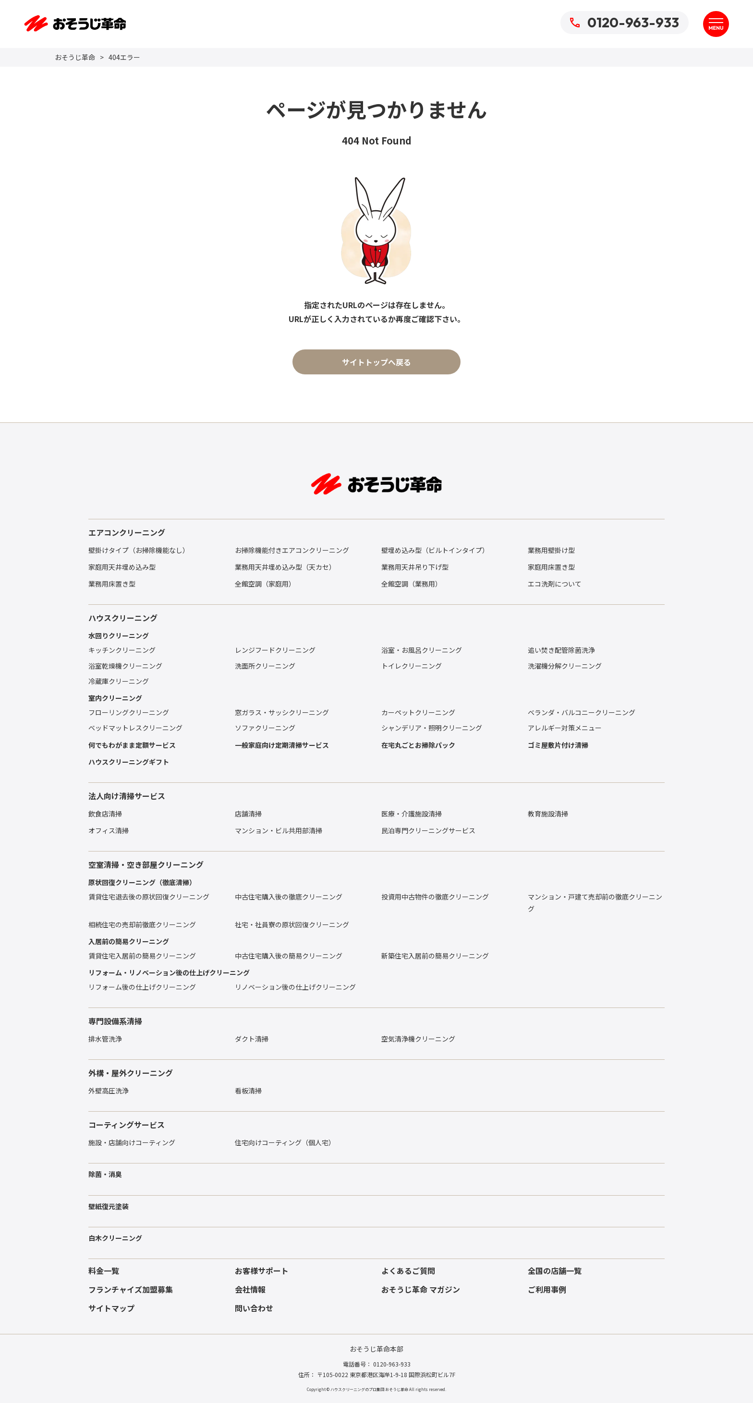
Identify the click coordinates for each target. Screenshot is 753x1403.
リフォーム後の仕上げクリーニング (142, 987)
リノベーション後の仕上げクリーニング (295, 987)
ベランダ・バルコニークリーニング (581, 712)
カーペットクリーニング (418, 712)
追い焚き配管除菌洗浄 (561, 650)
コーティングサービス (126, 1124)
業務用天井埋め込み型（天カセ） (285, 567)
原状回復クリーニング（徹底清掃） (142, 882)
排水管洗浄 (105, 1038)
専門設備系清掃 (115, 1021)
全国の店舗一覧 (555, 1270)
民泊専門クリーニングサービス (428, 830)
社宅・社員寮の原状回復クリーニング (292, 924)
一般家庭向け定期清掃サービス (282, 745)
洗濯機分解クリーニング (565, 666)
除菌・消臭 (105, 1174)
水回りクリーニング (118, 635)
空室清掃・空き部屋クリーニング (146, 864)
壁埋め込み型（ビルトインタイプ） (435, 550)
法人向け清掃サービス (126, 796)
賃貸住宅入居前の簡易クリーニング (142, 955)
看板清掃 (248, 1090)
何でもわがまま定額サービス (132, 745)
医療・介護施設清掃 (411, 813)
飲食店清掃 (105, 813)
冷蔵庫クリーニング (118, 681)
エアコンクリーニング (126, 532)
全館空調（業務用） (411, 583)
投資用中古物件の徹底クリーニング (435, 896)
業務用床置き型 (111, 583)
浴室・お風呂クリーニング (421, 650)
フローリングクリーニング (128, 712)
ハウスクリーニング (123, 618)
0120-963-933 (624, 22)
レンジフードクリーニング (275, 650)
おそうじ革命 (75, 57)
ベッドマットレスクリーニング (135, 727)
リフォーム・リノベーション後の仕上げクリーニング (169, 972)
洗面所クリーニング (265, 666)
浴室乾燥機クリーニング (125, 666)
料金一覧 (103, 1270)
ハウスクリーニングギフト (128, 762)
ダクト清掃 (251, 1038)
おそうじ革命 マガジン (420, 1289)
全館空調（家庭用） (265, 583)
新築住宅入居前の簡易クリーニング (435, 955)
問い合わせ (254, 1308)
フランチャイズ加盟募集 (130, 1289)
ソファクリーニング (265, 727)
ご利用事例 (547, 1289)
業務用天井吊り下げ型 (415, 567)
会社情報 (250, 1289)
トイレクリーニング (411, 666)
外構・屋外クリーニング (130, 1073)
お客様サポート (262, 1270)
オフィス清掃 (108, 830)
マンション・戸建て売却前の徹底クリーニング (595, 902)
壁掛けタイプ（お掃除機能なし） (138, 550)
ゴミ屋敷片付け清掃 (558, 745)
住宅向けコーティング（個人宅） (285, 1142)
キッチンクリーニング (122, 650)
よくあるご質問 (408, 1270)
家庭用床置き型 (551, 567)
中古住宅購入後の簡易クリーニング (288, 955)
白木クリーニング (115, 1238)
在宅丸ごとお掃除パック (418, 745)
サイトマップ (111, 1308)
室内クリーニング (115, 698)
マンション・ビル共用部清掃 (278, 830)
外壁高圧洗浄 (108, 1090)
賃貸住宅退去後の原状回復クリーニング (148, 896)
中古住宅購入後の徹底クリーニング (288, 896)
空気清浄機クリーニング (418, 1038)
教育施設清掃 (548, 813)
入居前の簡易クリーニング (128, 941)
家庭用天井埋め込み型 (122, 567)
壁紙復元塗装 (108, 1206)
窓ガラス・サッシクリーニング (282, 712)
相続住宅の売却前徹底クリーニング (142, 924)
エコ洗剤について (555, 583)
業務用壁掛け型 (551, 550)
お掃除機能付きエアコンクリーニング (292, 550)
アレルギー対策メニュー (565, 727)
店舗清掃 (248, 813)
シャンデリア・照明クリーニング (431, 727)
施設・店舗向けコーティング (131, 1142)
